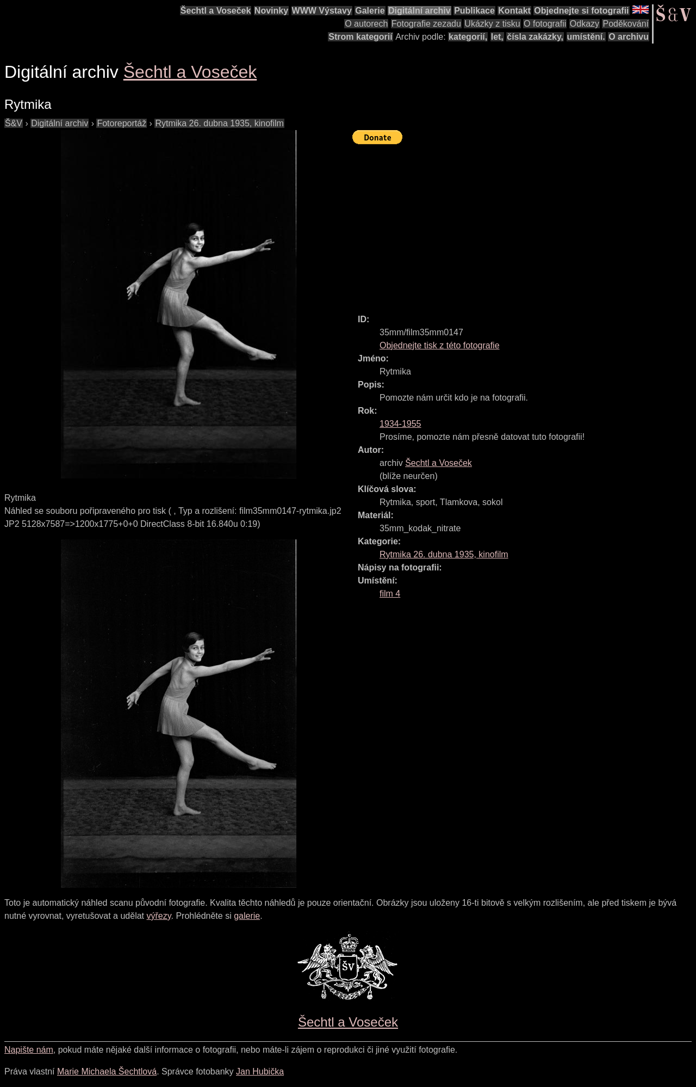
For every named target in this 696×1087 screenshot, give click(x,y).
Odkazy (584, 23)
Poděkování (625, 23)
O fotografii (545, 23)
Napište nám (28, 1049)
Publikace (474, 10)
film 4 (390, 593)
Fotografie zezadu (426, 23)
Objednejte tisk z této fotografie (440, 345)
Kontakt (514, 10)
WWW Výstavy (322, 10)
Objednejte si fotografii (581, 10)
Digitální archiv (419, 10)
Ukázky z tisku (492, 23)
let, (497, 36)
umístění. (586, 36)
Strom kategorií (360, 36)
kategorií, (468, 36)
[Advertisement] (524, 224)
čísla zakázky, (535, 36)
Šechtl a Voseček (216, 10)
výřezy (158, 915)
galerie (247, 915)
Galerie (369, 10)
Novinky (271, 10)
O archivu (628, 36)
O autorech (366, 23)
